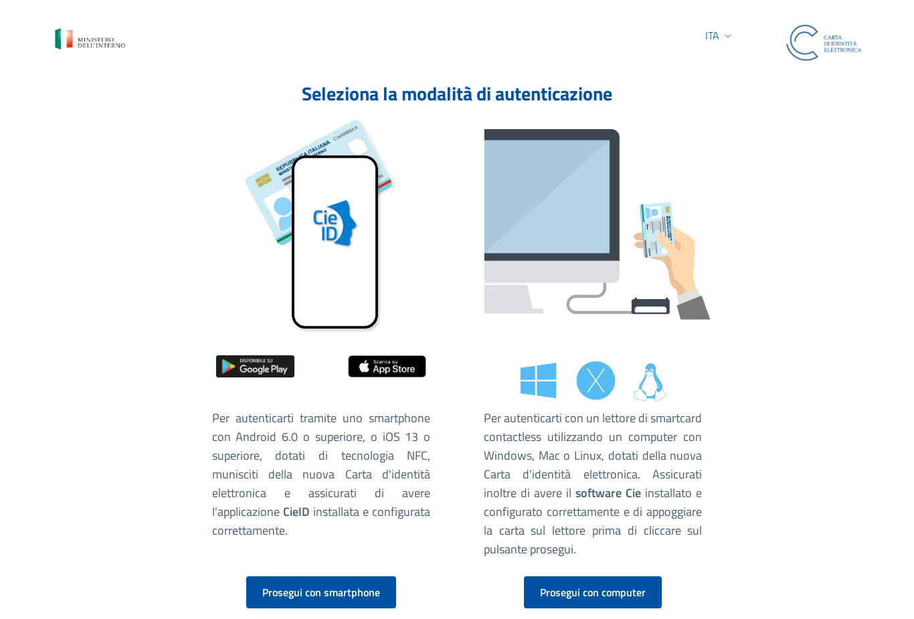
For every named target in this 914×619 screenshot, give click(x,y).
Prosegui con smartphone (321, 592)
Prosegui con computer (593, 592)
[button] (700, 35)
